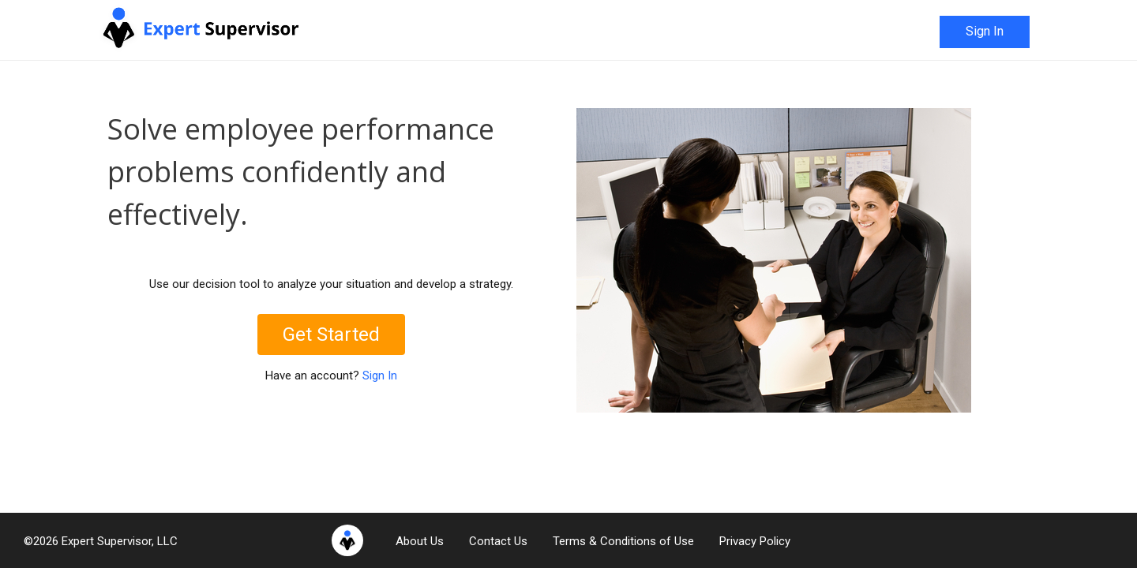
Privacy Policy (754, 541)
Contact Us (498, 541)
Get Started (331, 334)
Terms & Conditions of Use (623, 541)
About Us (420, 541)
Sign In (985, 31)
